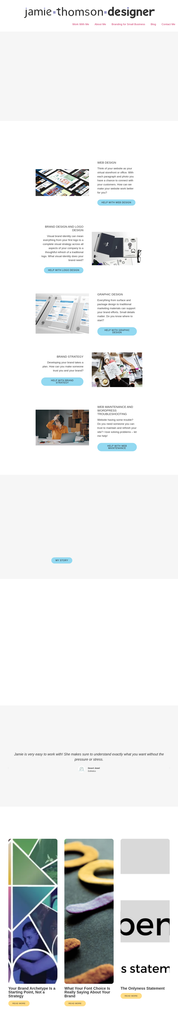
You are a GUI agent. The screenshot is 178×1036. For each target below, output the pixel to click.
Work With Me (80, 24)
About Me (100, 24)
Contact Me (168, 24)
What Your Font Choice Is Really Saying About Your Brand (87, 1006)
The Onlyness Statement (143, 1002)
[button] (8, 781)
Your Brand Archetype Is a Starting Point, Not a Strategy (31, 1006)
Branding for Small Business (128, 24)
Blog (153, 24)
